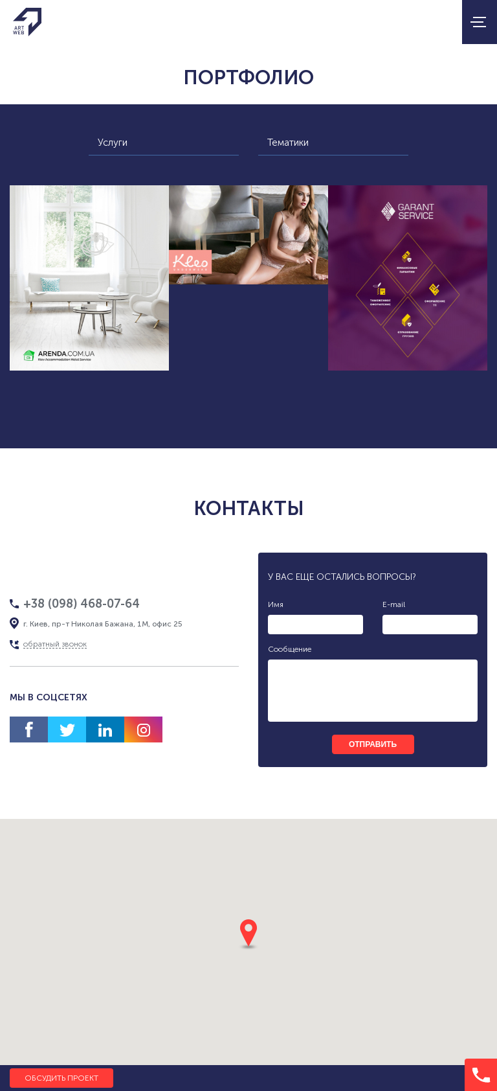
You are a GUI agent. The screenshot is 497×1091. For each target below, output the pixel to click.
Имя (275, 604)
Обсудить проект (61, 1078)
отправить (373, 744)
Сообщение (289, 649)
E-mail (393, 604)
